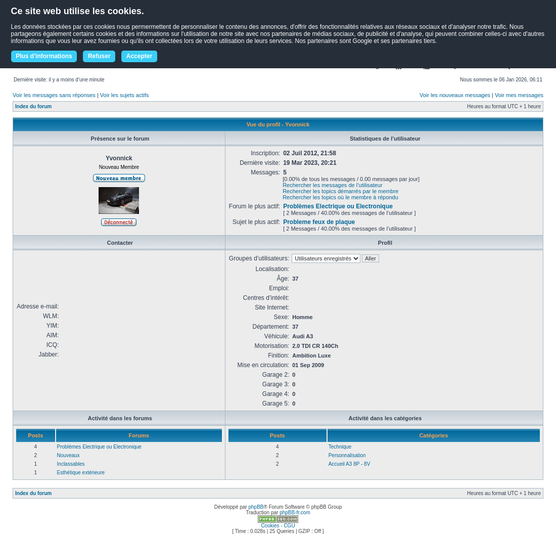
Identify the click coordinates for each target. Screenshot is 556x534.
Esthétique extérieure (81, 472)
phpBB (255, 507)
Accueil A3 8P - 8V (349, 464)
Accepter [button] (139, 56)
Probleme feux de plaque (319, 222)
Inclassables (71, 464)
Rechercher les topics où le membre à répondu (340, 197)
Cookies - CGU (278, 525)
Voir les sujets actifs (124, 95)
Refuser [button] (99, 56)
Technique (340, 447)
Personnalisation (347, 455)
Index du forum (33, 106)
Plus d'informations (44, 56)
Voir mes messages (519, 95)
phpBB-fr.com (295, 512)
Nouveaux (68, 455)
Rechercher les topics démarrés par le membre (340, 191)
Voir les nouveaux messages (455, 95)
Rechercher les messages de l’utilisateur (332, 185)
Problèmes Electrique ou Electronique (338, 206)
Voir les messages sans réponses (54, 95)
